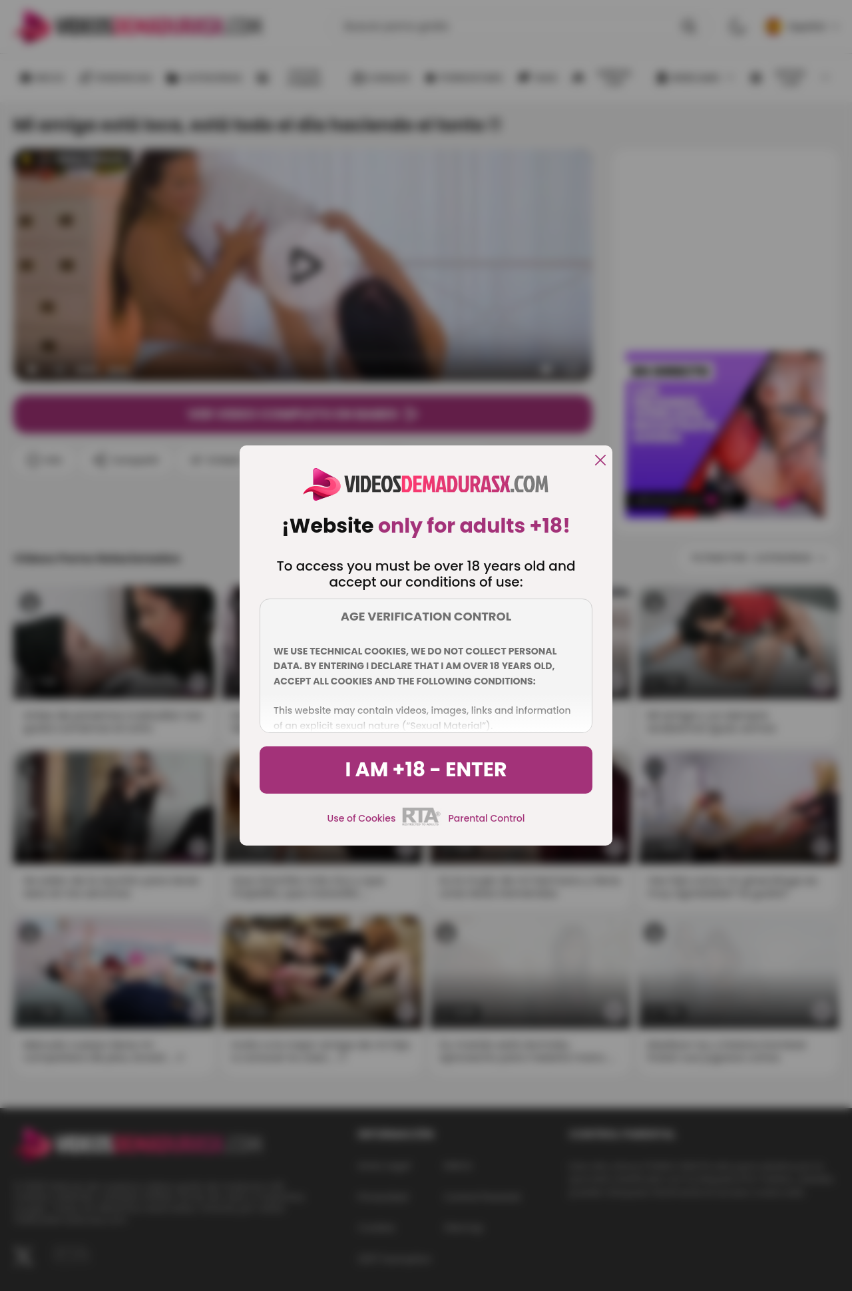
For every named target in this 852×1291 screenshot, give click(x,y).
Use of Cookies (361, 818)
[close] (600, 461)
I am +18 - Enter (426, 770)
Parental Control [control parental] (486, 818)
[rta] (421, 823)
